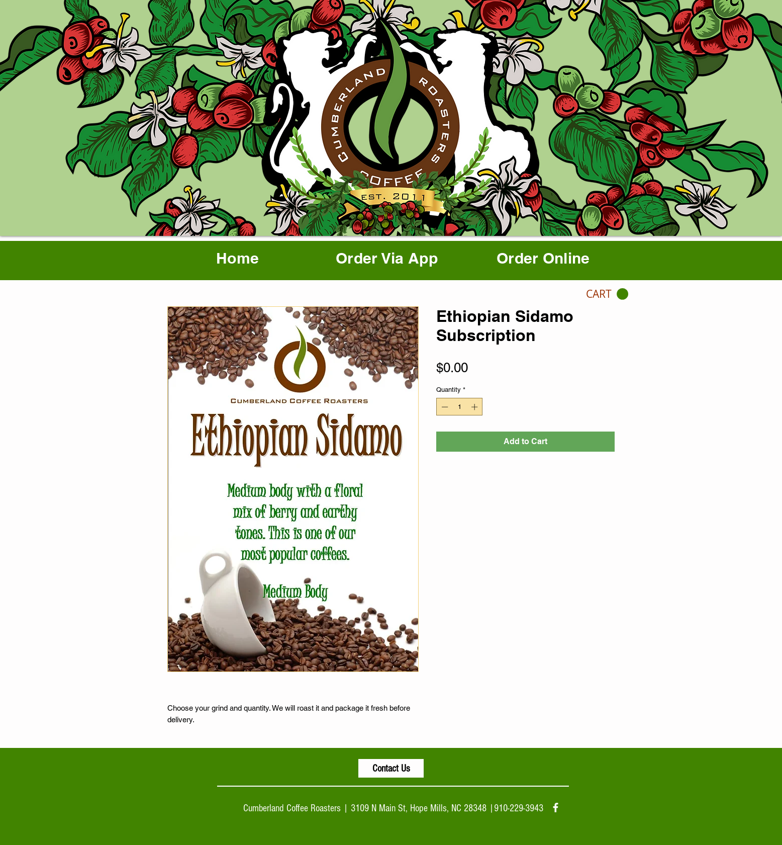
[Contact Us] (391, 768)
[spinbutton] (459, 406)
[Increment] (475, 406)
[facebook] (555, 807)
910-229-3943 (518, 808)
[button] (607, 294)
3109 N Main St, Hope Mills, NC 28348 (418, 808)
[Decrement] (444, 406)
